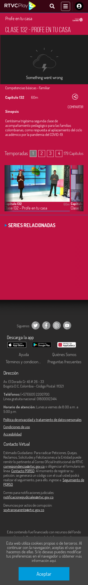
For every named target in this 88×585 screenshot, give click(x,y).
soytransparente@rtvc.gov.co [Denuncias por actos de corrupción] (23, 510)
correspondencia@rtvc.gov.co (24, 466)
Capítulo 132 (13, 204)
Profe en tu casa (18, 18)
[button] (77, 191)
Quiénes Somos (64, 354)
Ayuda (24, 354)
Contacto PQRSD (22, 471)
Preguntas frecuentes (64, 361)
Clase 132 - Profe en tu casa (26, 208)
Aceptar (44, 574)
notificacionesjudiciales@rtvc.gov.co (28, 497)
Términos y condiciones (24, 361)
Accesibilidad (12, 434)
